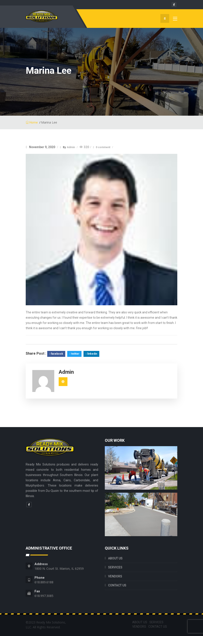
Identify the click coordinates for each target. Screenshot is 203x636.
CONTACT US (117, 585)
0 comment (103, 147)
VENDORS (115, 576)
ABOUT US (115, 558)
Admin (71, 147)
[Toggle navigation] (175, 19)
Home (32, 122)
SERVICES (115, 567)
